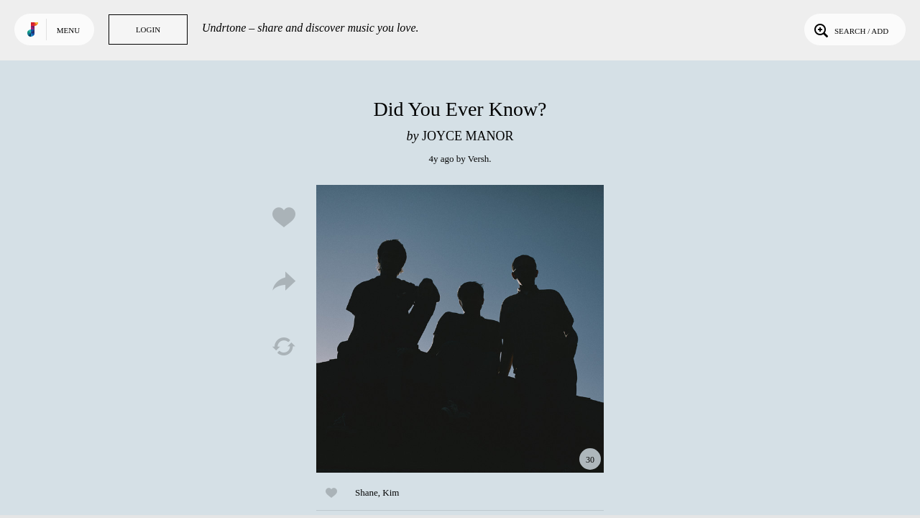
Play (460, 329)
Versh (478, 158)
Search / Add (849, 29)
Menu (68, 30)
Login (148, 29)
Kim (390, 492)
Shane (366, 492)
